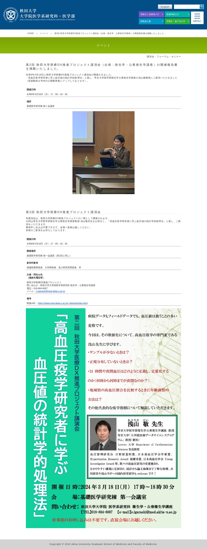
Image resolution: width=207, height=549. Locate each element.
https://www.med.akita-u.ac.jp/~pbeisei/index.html (62, 303)
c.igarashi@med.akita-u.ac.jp (50, 291)
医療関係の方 (172, 14)
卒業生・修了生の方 (175, 21)
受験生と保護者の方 (149, 14)
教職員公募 (145, 21)
